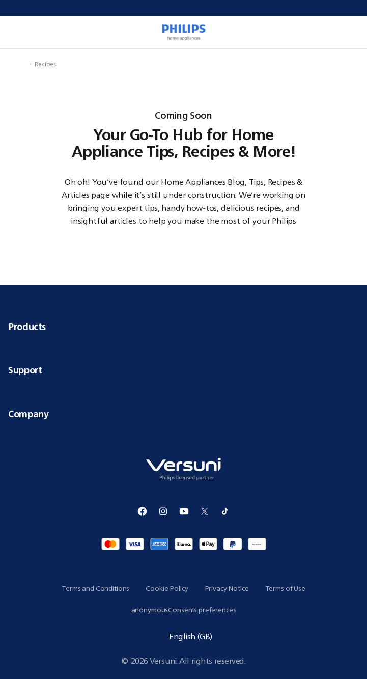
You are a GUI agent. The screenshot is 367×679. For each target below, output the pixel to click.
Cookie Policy (167, 588)
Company (183, 413)
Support (183, 370)
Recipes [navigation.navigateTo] (45, 64)
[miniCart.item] (349, 32)
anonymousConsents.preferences (183, 609)
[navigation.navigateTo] (23, 64)
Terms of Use (285, 588)
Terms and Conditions (95, 588)
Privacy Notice (227, 588)
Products (183, 326)
